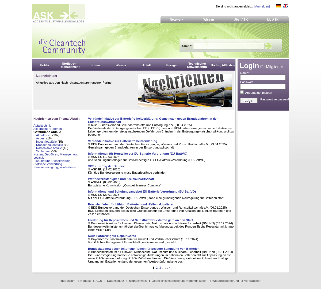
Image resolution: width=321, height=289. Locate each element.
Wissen (208, 19)
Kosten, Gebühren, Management (55, 154)
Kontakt (86, 280)
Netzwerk (176, 19)
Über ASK (241, 19)
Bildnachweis (138, 280)
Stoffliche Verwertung (47, 164)
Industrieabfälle (46, 141)
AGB (98, 280)
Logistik (38, 157)
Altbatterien (43, 135)
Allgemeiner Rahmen (47, 128)
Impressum (67, 280)
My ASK (273, 19)
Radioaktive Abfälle (49, 148)
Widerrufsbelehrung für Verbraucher (236, 280)
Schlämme (43, 151)
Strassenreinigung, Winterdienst (55, 167)
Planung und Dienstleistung (51, 160)
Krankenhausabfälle (49, 144)
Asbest (40, 138)
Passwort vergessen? (274, 99)
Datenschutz (115, 280)
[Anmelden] (262, 6)
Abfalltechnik (42, 125)
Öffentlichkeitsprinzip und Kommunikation (179, 280)
